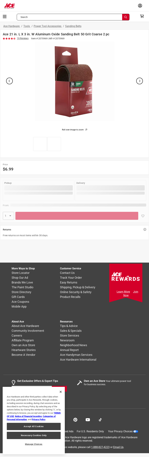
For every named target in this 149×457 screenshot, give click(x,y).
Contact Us (67, 273)
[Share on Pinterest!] (75, 419)
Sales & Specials (71, 330)
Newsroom (67, 340)
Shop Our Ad (20, 277)
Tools (26, 26)
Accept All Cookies (34, 426)
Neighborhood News (73, 345)
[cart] (143, 16)
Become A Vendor (23, 354)
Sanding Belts (73, 26)
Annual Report (69, 350)
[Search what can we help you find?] (73, 17)
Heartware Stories (24, 350)
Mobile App (19, 306)
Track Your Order (71, 277)
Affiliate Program (23, 340)
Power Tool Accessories (48, 26)
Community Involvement (28, 330)
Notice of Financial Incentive (28, 416)
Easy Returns (68, 282)
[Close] (60, 391)
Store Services (69, 335)
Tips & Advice (69, 326)
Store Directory (21, 292)
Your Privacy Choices (123, 431)
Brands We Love (22, 282)
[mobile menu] (5, 16)
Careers (17, 335)
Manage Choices (33, 444)
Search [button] (24, 17)
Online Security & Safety (75, 292)
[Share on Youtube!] (88, 419)
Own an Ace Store (23, 345)
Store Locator (21, 273)
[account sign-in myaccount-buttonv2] (141, 5)
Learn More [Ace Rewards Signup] (123, 291)
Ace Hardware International (78, 359)
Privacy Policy (38, 419)
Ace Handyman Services (76, 354)
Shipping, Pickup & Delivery (77, 287)
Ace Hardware (11, 26)
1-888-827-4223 (100, 447)
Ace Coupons (20, 301)
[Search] (125, 17)
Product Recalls (70, 297)
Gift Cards (18, 297)
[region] (34, 420)
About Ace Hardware (25, 326)
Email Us (118, 447)
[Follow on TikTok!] (100, 419)
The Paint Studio (22, 287)
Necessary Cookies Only (33, 435)
